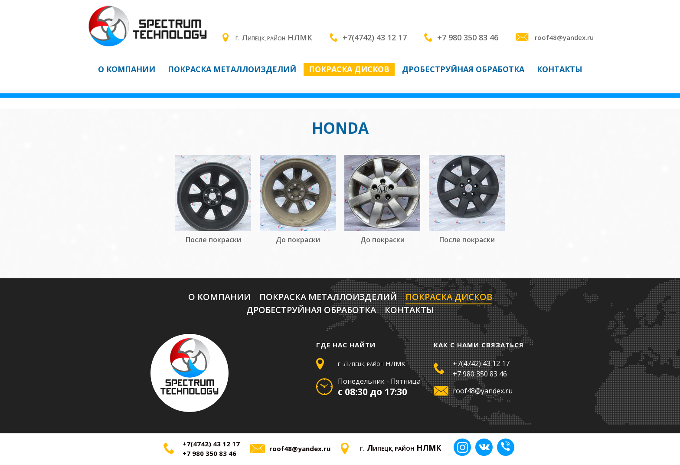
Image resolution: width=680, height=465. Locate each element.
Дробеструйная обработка (463, 69)
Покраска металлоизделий (232, 69)
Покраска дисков (349, 69)
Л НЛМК (267, 38)
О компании (126, 69)
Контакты (559, 69)
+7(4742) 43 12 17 (375, 37)
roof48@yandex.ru (555, 37)
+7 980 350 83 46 (467, 37)
